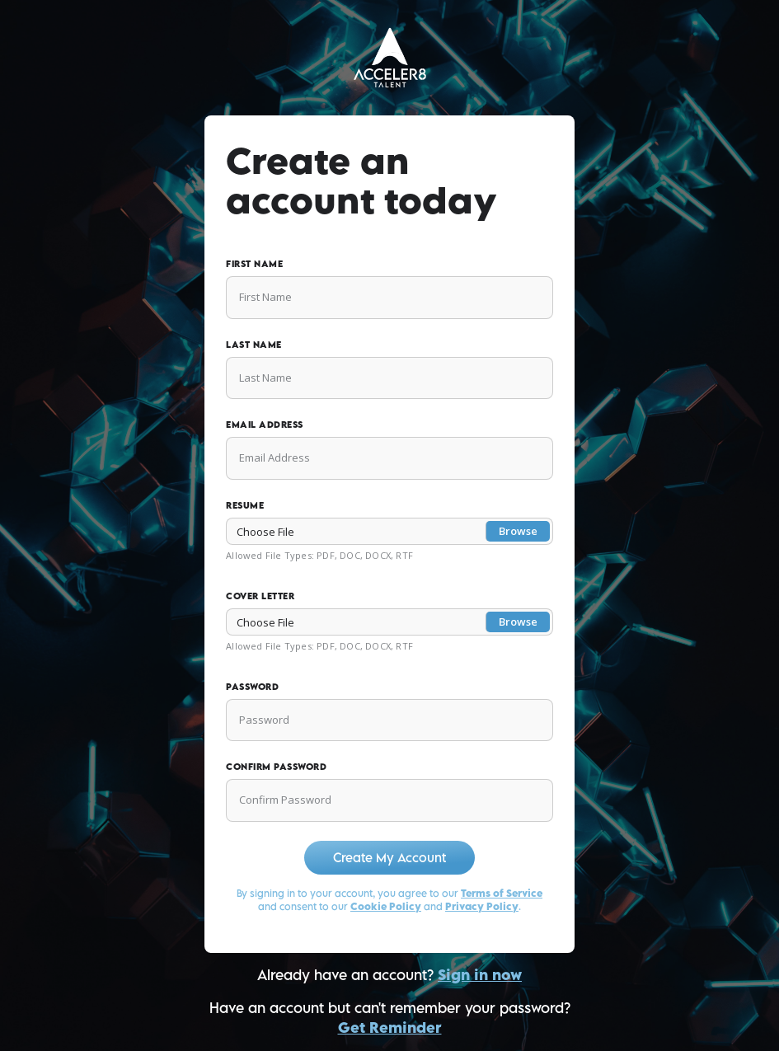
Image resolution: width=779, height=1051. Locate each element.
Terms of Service (501, 893)
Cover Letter (260, 595)
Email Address (264, 424)
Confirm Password (276, 766)
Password (252, 686)
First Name (254, 263)
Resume (245, 505)
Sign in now (480, 974)
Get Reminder (390, 1027)
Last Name (254, 344)
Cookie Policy (385, 906)
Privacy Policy (482, 906)
